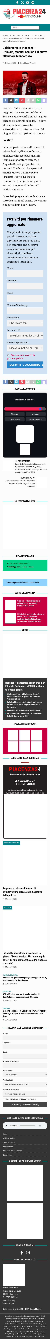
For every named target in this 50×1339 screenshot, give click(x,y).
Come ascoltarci (9, 1142)
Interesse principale (17, 342)
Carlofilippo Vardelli (27, 63)
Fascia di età (13, 329)
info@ (12, 1300)
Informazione (8, 1146)
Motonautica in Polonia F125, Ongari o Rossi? (24, 710)
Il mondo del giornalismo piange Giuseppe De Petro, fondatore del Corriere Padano (25, 979)
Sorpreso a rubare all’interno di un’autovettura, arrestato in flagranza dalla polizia (29, 603)
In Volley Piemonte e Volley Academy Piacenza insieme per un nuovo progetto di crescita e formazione (24, 704)
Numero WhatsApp (17, 305)
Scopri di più (8, 1303)
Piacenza (14, 414)
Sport (27, 35)
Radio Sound (22, 582)
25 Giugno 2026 (11, 899)
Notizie (16, 35)
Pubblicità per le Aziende (12, 1151)
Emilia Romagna (14, 419)
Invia (31, 566)
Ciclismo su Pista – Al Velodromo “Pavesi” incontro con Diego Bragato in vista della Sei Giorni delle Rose (23, 696)
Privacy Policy (23, 1336)
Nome (10, 268)
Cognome (12, 280)
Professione (13, 317)
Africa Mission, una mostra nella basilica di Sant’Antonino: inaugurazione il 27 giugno (21, 995)
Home (5, 1134)
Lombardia (35, 414)
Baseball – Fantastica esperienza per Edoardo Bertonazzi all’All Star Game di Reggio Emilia (25, 686)
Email (10, 292)
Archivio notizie (9, 1138)
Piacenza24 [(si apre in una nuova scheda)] (34, 582)
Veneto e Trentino (35, 419)
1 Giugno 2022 (10, 63)
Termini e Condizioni (36, 1336)
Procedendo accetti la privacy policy (21, 356)
